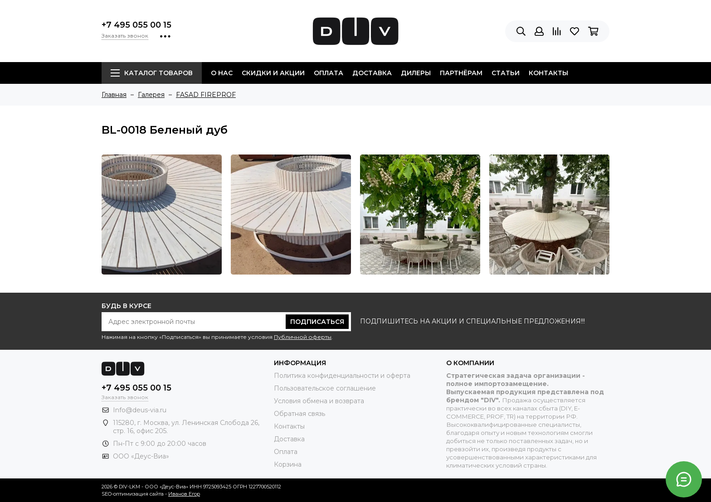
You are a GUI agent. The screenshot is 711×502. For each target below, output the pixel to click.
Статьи (506, 73)
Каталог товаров (152, 73)
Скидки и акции (273, 73)
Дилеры (416, 73)
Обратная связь (299, 414)
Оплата (328, 73)
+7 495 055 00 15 (136, 25)
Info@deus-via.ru (139, 410)
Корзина (288, 464)
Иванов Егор (184, 494)
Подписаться (317, 322)
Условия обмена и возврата (319, 401)
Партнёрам (461, 73)
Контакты (548, 73)
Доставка (372, 73)
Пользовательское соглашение (325, 388)
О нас (222, 73)
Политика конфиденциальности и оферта (342, 376)
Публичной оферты (302, 336)
